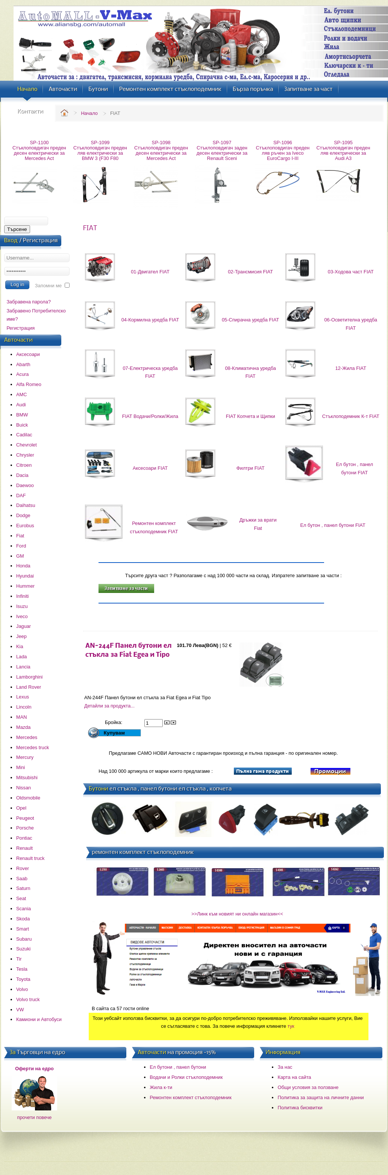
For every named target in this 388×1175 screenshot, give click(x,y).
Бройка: (114, 722)
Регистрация (20, 328)
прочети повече (34, 1117)
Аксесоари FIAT (150, 468)
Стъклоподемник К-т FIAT (350, 416)
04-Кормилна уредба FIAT (150, 320)
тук (291, 1026)
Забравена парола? (28, 302)
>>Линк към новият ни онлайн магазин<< (237, 914)
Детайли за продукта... (109, 706)
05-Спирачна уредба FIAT (250, 320)
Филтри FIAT (250, 468)
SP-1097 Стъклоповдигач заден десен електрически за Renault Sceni (222, 150)
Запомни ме (48, 285)
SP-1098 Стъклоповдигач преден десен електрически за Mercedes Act (161, 150)
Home (64, 113)
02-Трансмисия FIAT (250, 272)
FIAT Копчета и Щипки (250, 416)
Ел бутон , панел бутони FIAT (332, 525)
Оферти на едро (34, 1068)
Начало (89, 113)
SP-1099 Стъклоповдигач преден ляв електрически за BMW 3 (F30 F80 (100, 150)
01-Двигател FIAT (150, 272)
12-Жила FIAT (350, 368)
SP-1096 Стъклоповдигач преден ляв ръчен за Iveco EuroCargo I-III (283, 150)
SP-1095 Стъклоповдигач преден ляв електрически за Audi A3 (343, 150)
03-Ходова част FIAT (351, 272)
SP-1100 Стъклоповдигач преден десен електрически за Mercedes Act (39, 150)
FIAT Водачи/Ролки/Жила (150, 416)
